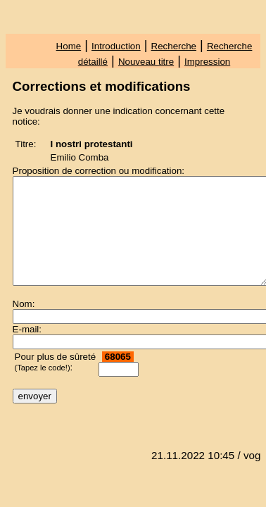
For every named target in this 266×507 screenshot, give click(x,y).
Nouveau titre (146, 61)
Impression (207, 61)
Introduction (116, 46)
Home (69, 46)
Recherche (173, 46)
